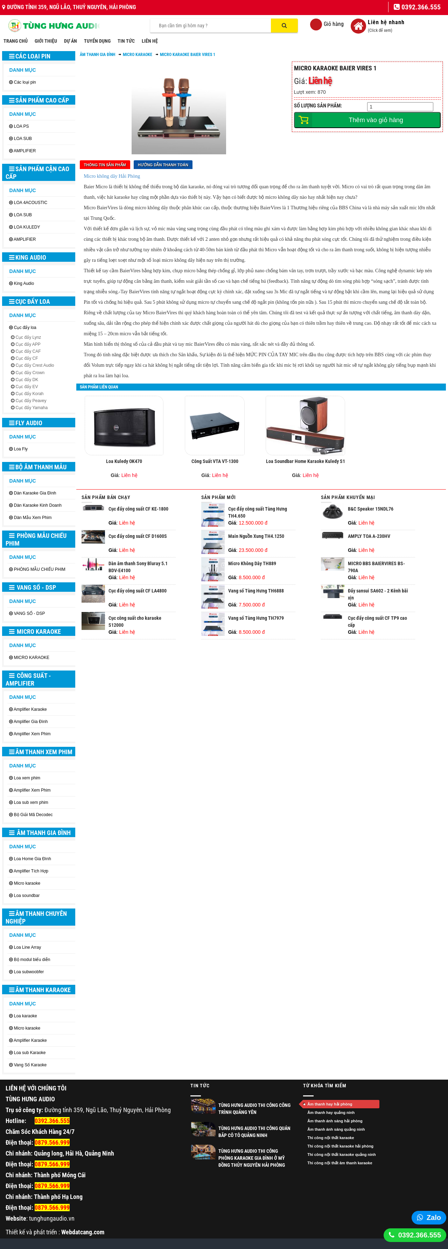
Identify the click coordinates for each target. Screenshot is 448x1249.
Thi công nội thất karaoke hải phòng (340, 1146)
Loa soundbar (27, 895)
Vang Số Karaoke (30, 1064)
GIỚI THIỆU (46, 41)
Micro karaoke (27, 883)
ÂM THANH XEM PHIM (40, 752)
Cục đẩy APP (27, 344)
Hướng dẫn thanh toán (163, 165)
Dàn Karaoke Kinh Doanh (38, 505)
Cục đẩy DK (26, 379)
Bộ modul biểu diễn (32, 959)
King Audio (27, 257)
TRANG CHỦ (16, 41)
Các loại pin (29, 56)
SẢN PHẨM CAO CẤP (39, 100)
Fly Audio (25, 423)
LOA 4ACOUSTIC (30, 202)
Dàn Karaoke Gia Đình (35, 493)
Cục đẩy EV (26, 386)
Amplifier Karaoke (30, 709)
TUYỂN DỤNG (97, 41)
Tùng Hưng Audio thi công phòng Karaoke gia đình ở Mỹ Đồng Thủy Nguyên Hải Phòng (251, 1158)
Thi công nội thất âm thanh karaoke (339, 1163)
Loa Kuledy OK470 (124, 465)
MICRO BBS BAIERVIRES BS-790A (376, 570)
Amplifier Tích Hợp (31, 871)
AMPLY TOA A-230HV (369, 539)
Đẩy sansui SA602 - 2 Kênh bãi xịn (378, 597)
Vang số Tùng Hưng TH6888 (256, 594)
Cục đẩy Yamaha (31, 407)
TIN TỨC (126, 41)
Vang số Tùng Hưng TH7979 (256, 621)
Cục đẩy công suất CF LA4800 (137, 594)
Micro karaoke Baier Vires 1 (187, 54)
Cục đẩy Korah (29, 393)
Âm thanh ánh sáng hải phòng (335, 1121)
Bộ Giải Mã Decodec (33, 814)
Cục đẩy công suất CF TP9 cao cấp (377, 625)
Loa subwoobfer (29, 971)
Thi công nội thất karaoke (330, 1138)
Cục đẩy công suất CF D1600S (137, 539)
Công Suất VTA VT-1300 (214, 465)
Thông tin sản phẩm (105, 165)
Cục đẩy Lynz (28, 337)
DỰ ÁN (70, 41)
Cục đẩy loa (29, 301)
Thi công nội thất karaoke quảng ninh (341, 1154)
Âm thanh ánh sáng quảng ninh (336, 1129)
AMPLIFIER (25, 150)
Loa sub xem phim (31, 802)
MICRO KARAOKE (35, 631)
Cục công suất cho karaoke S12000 (134, 625)
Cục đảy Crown (29, 372)
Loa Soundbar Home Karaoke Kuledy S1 (305, 465)
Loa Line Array (27, 947)
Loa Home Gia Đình (32, 858)
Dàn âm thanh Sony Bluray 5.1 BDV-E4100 (138, 570)
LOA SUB (23, 138)
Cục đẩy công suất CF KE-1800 (138, 512)
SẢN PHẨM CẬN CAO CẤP (37, 172)
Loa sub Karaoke (30, 1052)
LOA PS (21, 126)
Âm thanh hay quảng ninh (331, 1112)
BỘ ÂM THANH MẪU (37, 467)
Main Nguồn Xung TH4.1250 (256, 539)
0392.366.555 (419, 1235)
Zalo (434, 1217)
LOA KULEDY (27, 227)
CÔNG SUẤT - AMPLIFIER (28, 679)
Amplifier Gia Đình (31, 721)
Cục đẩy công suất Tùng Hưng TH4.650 (257, 516)
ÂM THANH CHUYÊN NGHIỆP (36, 917)
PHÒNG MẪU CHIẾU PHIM (36, 539)
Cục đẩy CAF (28, 351)
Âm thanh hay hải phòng (329, 1104)
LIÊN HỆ (150, 41)
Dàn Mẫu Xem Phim (33, 517)
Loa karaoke (25, 1015)
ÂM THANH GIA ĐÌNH (40, 832)
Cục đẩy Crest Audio (34, 365)
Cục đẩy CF (26, 358)
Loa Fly (21, 449)
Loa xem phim (27, 778)
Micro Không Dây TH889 (252, 567)
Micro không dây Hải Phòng (112, 176)
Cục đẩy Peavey (30, 400)
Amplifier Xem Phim (32, 733)
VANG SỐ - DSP (32, 587)
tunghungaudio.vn (52, 1218)
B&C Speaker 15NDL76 (370, 512)
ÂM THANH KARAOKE (40, 990)
